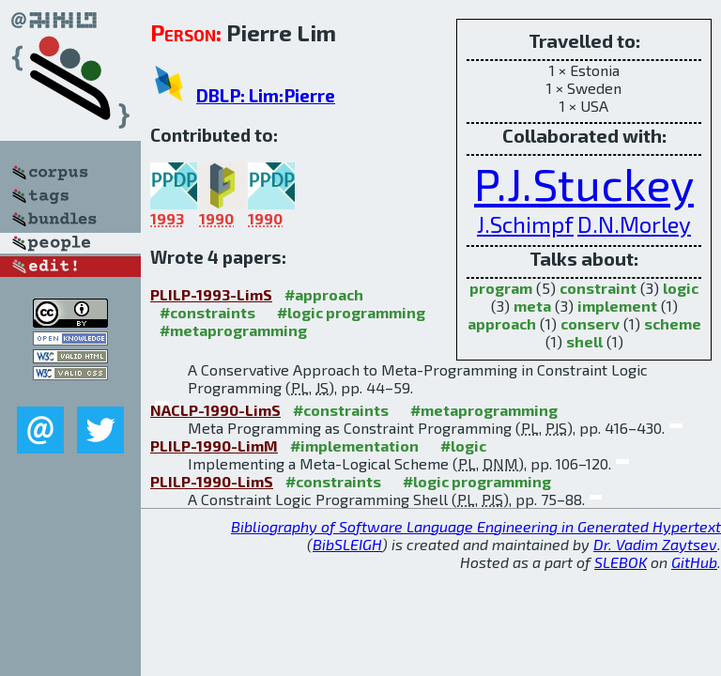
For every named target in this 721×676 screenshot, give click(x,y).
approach (502, 323)
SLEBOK (620, 562)
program (500, 288)
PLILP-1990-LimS (211, 481)
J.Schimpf (525, 224)
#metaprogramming (233, 330)
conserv (590, 323)
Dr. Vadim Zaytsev (655, 544)
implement (617, 306)
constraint (598, 288)
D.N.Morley (634, 224)
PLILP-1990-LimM (214, 445)
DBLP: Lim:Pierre (265, 95)
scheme (672, 323)
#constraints (207, 312)
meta (532, 306)
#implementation (354, 445)
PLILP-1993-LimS (211, 294)
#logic (463, 445)
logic (680, 288)
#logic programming (351, 312)
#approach (323, 294)
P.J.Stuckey (584, 183)
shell (584, 341)
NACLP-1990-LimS (215, 410)
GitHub (694, 562)
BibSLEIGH (347, 544)
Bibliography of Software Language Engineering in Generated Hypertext (476, 526)
